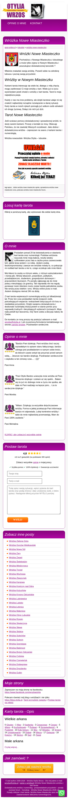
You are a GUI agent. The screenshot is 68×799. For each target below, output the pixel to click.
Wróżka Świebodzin (18, 562)
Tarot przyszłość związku (35, 700)
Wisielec (46, 730)
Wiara (7, 727)
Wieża (39, 732)
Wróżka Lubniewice (18, 599)
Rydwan (33, 727)
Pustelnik (9, 730)
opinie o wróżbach (27, 783)
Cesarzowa (42, 725)
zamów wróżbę (18, 325)
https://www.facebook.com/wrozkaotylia (23, 692)
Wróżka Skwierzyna (18, 623)
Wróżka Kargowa (17, 582)
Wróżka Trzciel (15, 570)
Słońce (20, 735)
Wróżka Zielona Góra (18, 541)
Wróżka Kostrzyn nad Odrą (21, 586)
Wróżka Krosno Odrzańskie (21, 594)
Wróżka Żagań (15, 557)
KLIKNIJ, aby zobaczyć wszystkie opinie (23, 435)
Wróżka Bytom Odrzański (20, 652)
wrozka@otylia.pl (12, 322)
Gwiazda (50, 732)
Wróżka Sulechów (17, 636)
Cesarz (54, 725)
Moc (35, 730)
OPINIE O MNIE (16, 23)
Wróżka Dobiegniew (18, 664)
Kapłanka (29, 725)
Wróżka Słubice (16, 631)
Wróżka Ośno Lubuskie (19, 615)
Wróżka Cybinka (16, 656)
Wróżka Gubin (15, 673)
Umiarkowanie (14, 732)
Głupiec (9, 725)
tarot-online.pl (10, 48)
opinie (36, 462)
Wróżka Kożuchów (17, 590)
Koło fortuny (23, 730)
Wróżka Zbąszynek (18, 578)
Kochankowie (20, 727)
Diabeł (28, 732)
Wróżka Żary (15, 553)
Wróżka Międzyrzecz (18, 566)
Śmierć (58, 730)
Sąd (29, 735)
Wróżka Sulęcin (16, 640)
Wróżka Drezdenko (18, 668)
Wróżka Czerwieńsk (18, 660)
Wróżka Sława (15, 627)
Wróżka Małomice (17, 611)
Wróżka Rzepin (16, 619)
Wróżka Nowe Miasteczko (36, 48)
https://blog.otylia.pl (13, 700)
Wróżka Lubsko (16, 603)
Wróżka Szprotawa (17, 644)
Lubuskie (21, 48)
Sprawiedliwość (48, 727)
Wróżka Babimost (17, 648)
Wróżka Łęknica (16, 607)
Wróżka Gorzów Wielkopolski (22, 545)
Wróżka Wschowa (17, 574)
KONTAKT (36, 23)
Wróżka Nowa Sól (17, 549)
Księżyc (8, 735)
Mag (19, 725)
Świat (38, 735)
